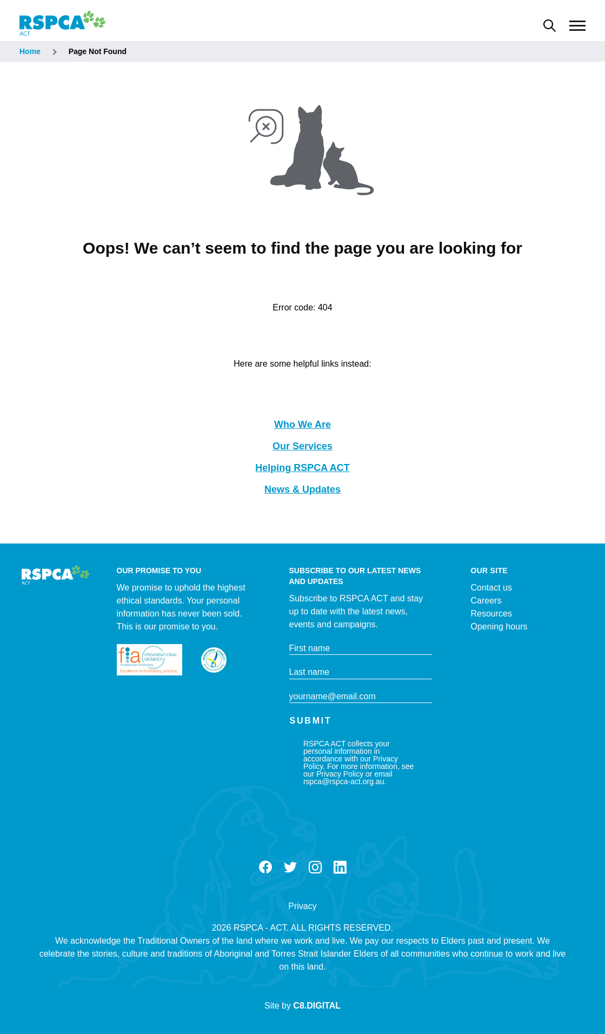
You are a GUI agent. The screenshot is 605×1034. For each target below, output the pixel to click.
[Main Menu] (577, 26)
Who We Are (302, 424)
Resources (491, 613)
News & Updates (302, 489)
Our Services (302, 446)
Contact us (491, 587)
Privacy (302, 906)
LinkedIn (340, 867)
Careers (486, 600)
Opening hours (499, 626)
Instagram (315, 867)
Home (30, 51)
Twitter (290, 867)
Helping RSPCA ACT (302, 467)
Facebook (265, 867)
